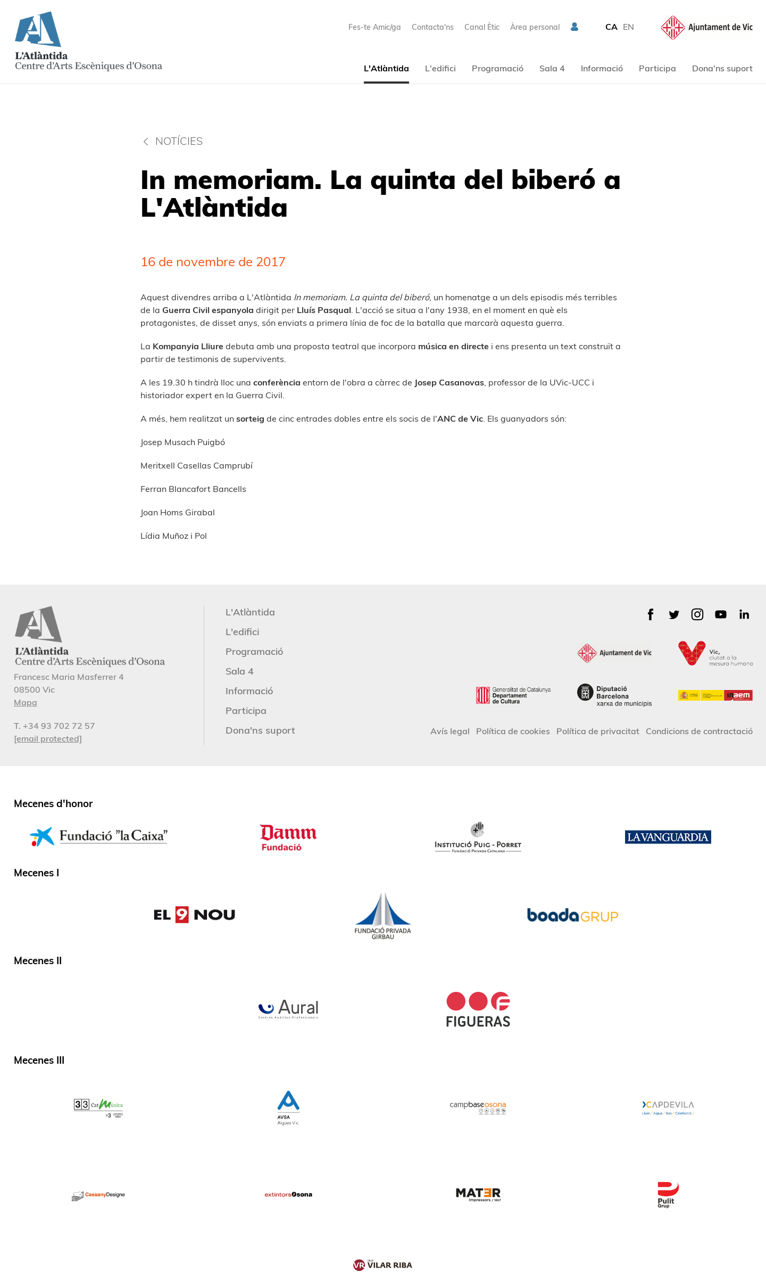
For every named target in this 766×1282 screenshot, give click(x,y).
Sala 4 (552, 68)
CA (611, 26)
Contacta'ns (433, 27)
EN (628, 26)
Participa (657, 68)
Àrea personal (535, 27)
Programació (497, 68)
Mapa (25, 702)
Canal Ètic (481, 27)
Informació (602, 68)
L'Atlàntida (386, 68)
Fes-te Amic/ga (374, 27)
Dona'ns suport (722, 68)
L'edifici (440, 68)
